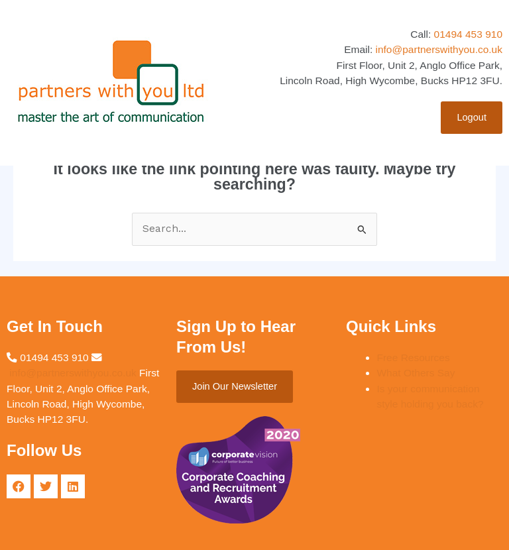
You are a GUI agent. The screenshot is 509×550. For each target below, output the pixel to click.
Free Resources (412, 357)
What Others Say (415, 372)
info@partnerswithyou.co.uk (439, 49)
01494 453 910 (468, 34)
